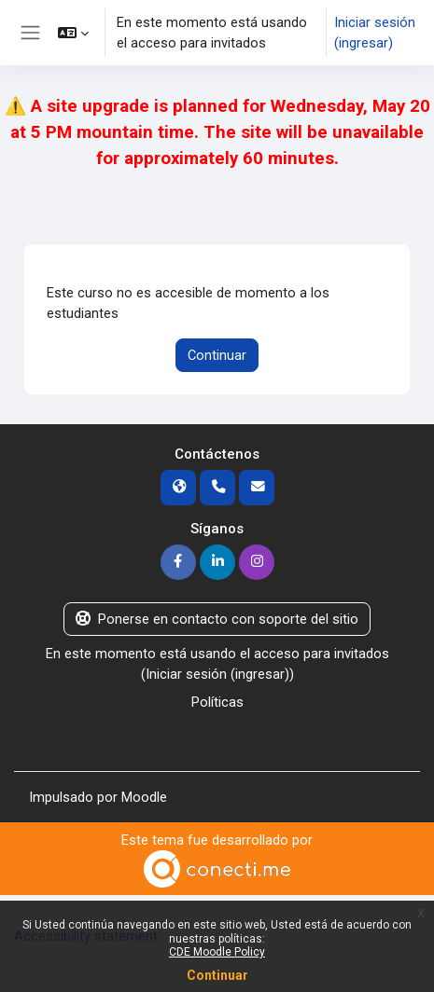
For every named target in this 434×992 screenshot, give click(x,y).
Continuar (217, 355)
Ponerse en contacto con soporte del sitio (217, 619)
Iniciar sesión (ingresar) (374, 32)
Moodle (144, 797)
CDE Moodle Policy (217, 951)
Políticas (217, 702)
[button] (73, 32)
